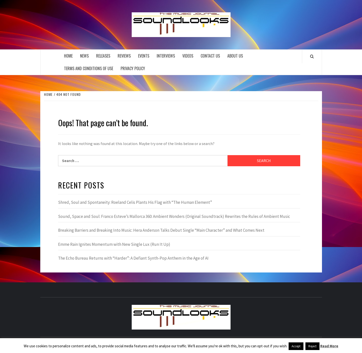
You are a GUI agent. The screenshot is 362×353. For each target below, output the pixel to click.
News (84, 56)
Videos (187, 56)
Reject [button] (312, 346)
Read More (329, 346)
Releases (103, 56)
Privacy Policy (133, 68)
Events (143, 56)
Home (68, 56)
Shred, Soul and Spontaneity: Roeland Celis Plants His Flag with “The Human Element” (135, 202)
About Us (235, 56)
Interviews (166, 56)
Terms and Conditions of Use (88, 68)
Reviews (124, 56)
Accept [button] (296, 346)
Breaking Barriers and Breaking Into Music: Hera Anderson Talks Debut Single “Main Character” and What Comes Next (161, 230)
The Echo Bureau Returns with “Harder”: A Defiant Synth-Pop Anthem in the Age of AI (133, 258)
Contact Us (210, 56)
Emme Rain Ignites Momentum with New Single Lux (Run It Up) (114, 244)
